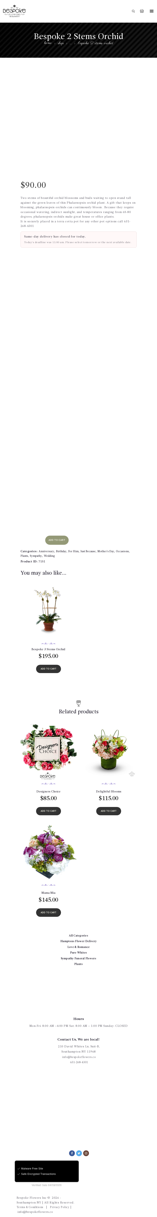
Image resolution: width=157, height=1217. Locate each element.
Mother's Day (111, 546)
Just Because (91, 546)
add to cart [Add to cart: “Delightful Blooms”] (109, 808)
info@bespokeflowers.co (79, 1054)
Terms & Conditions (31, 1205)
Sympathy (38, 551)
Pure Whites (79, 950)
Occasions (128, 546)
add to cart (58, 535)
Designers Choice (48, 788)
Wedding (53, 551)
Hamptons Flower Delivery (78, 939)
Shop (61, 43)
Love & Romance (78, 944)
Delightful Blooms (108, 788)
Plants (25, 551)
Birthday (63, 546)
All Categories (78, 933)
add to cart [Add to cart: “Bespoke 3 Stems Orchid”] (48, 664)
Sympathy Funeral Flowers (78, 956)
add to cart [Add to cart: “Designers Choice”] (48, 808)
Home (48, 43)
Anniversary (47, 546)
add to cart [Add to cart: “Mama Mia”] (48, 910)
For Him (76, 546)
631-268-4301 (79, 1060)
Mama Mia (48, 890)
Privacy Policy (62, 1205)
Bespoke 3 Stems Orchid (48, 645)
